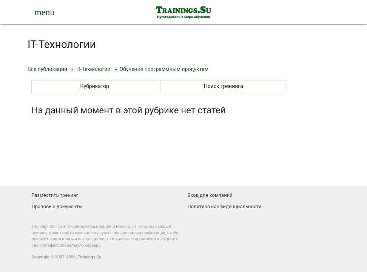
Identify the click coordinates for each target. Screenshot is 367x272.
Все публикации (47, 69)
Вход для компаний (210, 195)
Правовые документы (56, 206)
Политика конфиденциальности (225, 206)
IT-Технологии (93, 69)
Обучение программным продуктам (164, 69)
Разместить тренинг (54, 195)
